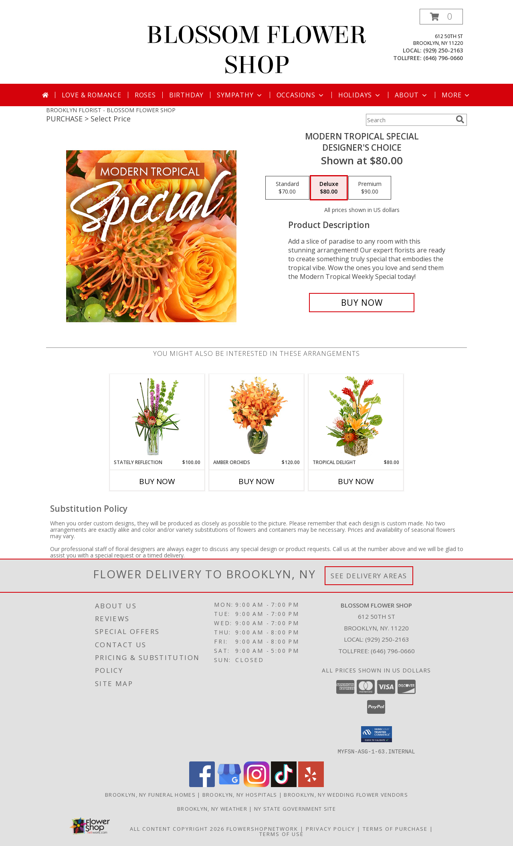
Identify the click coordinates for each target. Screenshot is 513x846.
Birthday (186, 95)
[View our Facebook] (202, 784)
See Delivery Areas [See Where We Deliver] (369, 575)
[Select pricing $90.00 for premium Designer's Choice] (370, 188)
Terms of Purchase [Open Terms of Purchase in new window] (395, 828)
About (411, 95)
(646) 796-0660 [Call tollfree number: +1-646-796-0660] (443, 58)
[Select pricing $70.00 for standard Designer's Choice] (287, 188)
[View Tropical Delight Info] (356, 416)
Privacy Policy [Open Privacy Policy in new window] (330, 828)
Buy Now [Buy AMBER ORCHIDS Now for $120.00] (256, 481)
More (456, 95)
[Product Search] (409, 119)
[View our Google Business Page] (229, 784)
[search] (460, 119)
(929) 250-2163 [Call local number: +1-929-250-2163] (443, 50)
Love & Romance (91, 95)
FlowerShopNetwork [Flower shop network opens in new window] (262, 828)
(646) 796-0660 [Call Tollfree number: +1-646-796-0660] (393, 651)
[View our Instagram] (256, 784)
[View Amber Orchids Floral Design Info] (256, 416)
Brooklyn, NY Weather (212, 808)
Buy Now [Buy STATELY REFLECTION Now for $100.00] (157, 481)
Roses (145, 95)
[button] (441, 16)
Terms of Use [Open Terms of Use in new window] (281, 833)
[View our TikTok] (284, 784)
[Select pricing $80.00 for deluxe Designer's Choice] (329, 188)
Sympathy (240, 95)
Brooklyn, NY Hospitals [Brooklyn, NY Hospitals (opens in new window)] (239, 794)
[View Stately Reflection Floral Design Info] (157, 416)
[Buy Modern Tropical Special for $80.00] (361, 302)
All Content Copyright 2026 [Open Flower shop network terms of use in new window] (177, 828)
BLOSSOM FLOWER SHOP (256, 50)
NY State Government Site (295, 808)
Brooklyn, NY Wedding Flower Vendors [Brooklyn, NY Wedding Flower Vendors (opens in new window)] (346, 794)
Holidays (360, 95)
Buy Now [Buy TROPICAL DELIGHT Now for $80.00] (356, 481)
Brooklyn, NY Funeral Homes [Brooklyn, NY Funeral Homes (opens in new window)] (150, 794)
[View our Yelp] (311, 784)
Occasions (301, 95)
